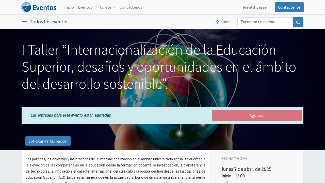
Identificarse (254, 7)
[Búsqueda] (298, 22)
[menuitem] (69, 7)
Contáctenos (289, 7)
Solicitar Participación (48, 141)
